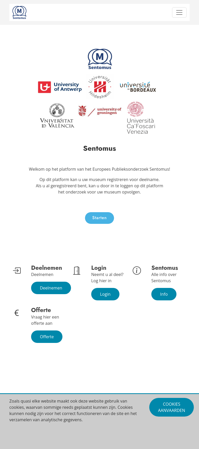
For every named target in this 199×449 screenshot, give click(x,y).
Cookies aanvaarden (171, 407)
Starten (99, 218)
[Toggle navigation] (179, 12)
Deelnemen (51, 288)
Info (164, 294)
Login (105, 294)
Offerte (47, 337)
